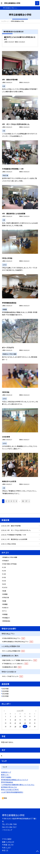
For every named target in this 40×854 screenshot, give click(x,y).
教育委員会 (6, 621)
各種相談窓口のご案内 (12, 667)
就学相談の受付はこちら (9, 787)
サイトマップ (7, 830)
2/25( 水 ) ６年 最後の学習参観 (11, 526)
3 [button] (8, 501)
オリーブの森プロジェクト (13, 676)
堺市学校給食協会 (7, 782)
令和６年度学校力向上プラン (14, 638)
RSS (5, 798)
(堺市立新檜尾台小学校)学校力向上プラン (18, 642)
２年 (4, 571)
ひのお (5, 587)
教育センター (5, 775)
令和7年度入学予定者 (10, 564)
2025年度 (5, 689)
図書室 (5, 604)
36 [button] (23, 501)
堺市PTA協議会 (6, 777)
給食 (4, 591)
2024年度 (5, 691)
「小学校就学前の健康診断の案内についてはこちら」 (17, 785)
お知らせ (6, 608)
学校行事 (6, 597)
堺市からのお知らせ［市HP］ (10, 789)
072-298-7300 (11, 824)
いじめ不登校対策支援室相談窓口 (12, 792)
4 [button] (11, 501)
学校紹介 (6, 561)
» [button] (29, 501)
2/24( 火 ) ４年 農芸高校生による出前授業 (14, 539)
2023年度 (5, 694)
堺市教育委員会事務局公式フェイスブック (14, 780)
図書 (4, 601)
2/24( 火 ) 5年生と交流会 (8, 544)
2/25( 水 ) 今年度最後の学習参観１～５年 (13, 535)
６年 (4, 584)
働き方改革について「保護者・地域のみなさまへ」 (20, 660)
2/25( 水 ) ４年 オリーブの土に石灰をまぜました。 (16, 530)
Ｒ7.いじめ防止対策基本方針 (14, 651)
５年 (4, 581)
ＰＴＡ (5, 611)
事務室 (5, 614)
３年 (4, 574)
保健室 (5, 594)
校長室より (6, 618)
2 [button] (6, 501)
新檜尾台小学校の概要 (10, 557)
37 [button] (26, 501)
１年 (4, 567)
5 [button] (13, 501)
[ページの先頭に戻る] (37, 851)
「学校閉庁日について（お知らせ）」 (15, 664)
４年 (4, 577)
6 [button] (16, 501)
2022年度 (5, 696)
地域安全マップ (6, 772)
